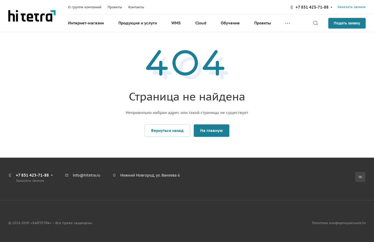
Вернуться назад (167, 130)
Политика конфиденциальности (339, 223)
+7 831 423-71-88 (312, 7)
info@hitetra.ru (86, 175)
